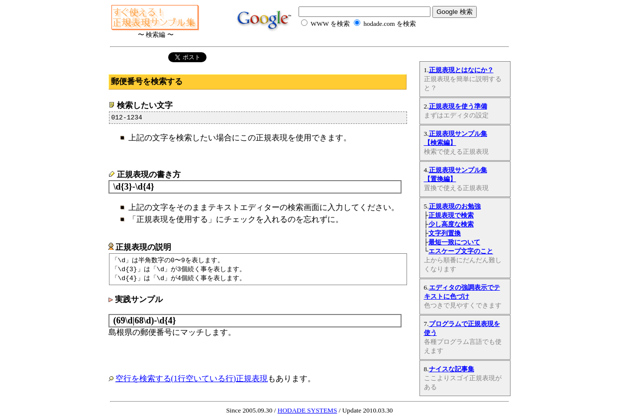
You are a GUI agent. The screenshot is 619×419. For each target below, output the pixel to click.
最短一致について (454, 242)
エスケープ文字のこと (460, 251)
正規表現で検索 (451, 215)
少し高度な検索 (451, 224)
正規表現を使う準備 (458, 106)
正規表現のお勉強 (455, 206)
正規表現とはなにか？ (461, 70)
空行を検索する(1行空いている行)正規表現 (191, 381)
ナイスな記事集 (451, 369)
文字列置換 (444, 233)
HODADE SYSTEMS (307, 410)
